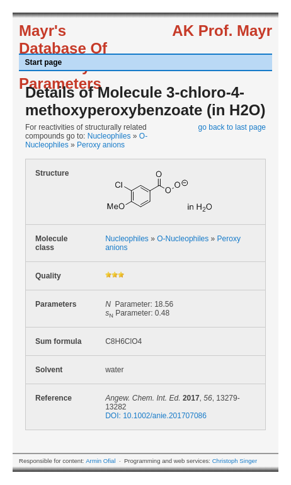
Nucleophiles (109, 136)
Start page (43, 62)
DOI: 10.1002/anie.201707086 (156, 415)
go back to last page (232, 127)
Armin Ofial (100, 460)
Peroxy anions (101, 144)
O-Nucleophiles (182, 238)
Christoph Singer (234, 460)
